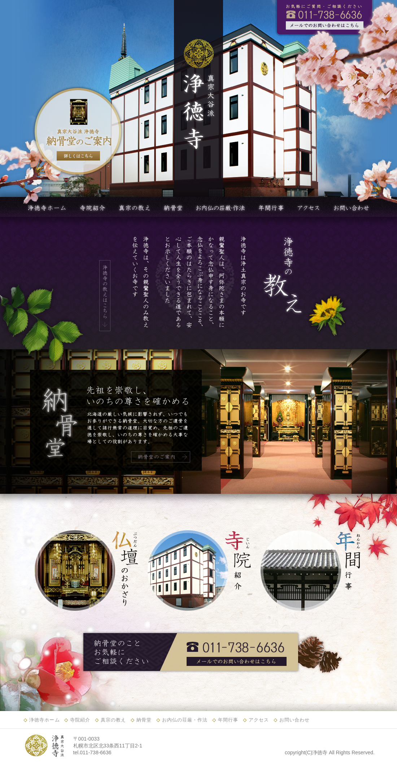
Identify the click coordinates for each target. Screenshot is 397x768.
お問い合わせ (294, 720)
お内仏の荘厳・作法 (185, 720)
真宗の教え (113, 720)
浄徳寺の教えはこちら (104, 295)
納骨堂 (144, 720)
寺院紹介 (80, 720)
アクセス (259, 720)
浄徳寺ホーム (44, 720)
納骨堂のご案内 (160, 456)
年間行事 (228, 720)
